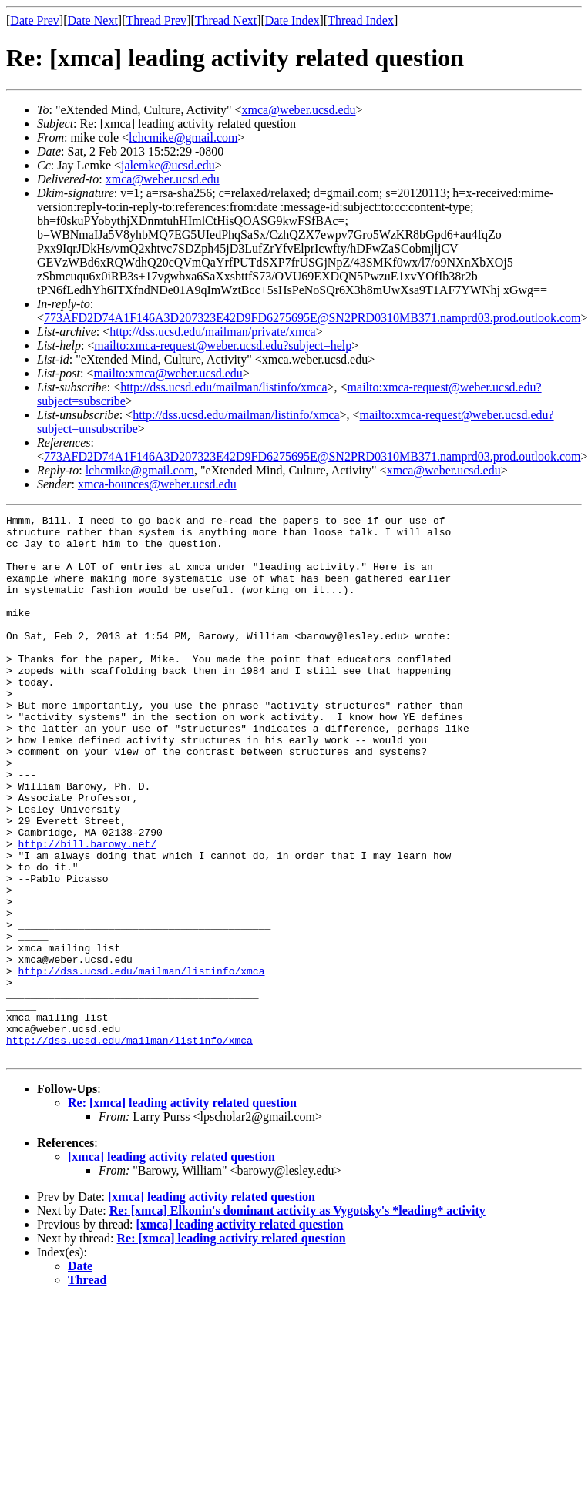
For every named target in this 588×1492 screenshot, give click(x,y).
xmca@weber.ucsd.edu (299, 109)
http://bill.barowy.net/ (87, 910)
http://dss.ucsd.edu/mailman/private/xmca (212, 331)
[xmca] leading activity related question (171, 1265)
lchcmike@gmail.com (183, 137)
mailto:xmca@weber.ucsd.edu (167, 373)
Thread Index (361, 20)
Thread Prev (156, 20)
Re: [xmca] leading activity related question (182, 1211)
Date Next (93, 20)
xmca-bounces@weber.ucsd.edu (157, 484)
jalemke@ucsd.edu (168, 165)
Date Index (292, 20)
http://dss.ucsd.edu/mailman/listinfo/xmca (223, 387)
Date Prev (34, 20)
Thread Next (226, 20)
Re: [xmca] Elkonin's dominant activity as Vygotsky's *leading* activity (297, 1319)
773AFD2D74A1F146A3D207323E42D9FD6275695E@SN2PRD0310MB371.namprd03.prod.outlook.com (312, 317)
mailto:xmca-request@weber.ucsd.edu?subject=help (222, 345)
